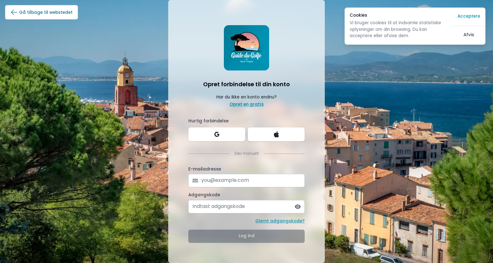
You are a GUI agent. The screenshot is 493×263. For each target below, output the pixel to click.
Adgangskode (204, 195)
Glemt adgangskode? (280, 221)
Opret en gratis (247, 105)
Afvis (468, 35)
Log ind (247, 236)
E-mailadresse (204, 169)
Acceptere (468, 16)
